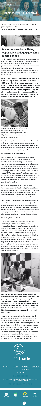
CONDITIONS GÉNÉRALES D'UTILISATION (25, 368)
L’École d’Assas (13, 24)
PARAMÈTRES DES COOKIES (20, 376)
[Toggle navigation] (37, 4)
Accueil (3, 24)
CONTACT (5, 366)
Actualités (22, 24)
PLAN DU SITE (20, 373)
